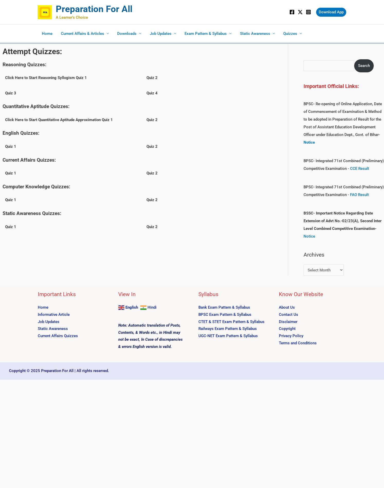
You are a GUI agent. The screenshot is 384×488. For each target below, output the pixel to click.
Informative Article (54, 314)
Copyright (287, 328)
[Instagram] (308, 12)
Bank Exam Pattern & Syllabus (224, 307)
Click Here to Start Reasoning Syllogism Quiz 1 (46, 77)
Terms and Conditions (298, 343)
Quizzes (286, 33)
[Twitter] (300, 12)
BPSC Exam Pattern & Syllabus (224, 314)
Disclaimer (288, 321)
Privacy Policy (291, 336)
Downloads (125, 33)
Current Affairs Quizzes (58, 336)
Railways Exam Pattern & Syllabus (227, 328)
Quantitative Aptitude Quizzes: (36, 106)
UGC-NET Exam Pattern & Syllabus (228, 336)
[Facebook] (292, 12)
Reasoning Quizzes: (24, 64)
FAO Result (359, 194)
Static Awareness (251, 33)
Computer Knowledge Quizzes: (36, 187)
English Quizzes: (21, 133)
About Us (287, 307)
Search (364, 65)
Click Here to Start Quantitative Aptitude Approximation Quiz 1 (59, 120)
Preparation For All (94, 9)
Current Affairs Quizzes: (29, 160)
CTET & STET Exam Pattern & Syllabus (231, 321)
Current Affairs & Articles (81, 33)
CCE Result (359, 168)
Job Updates (158, 33)
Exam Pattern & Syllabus (203, 33)
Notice (309, 236)
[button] (331, 12)
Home (47, 33)
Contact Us (288, 314)
